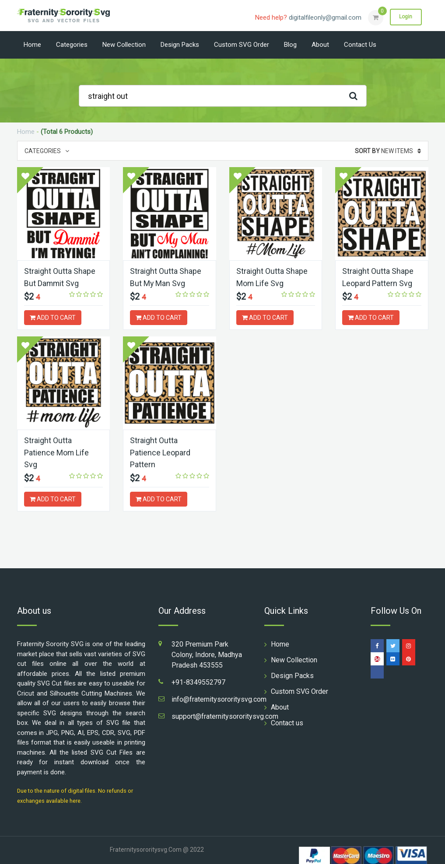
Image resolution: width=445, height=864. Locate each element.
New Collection (124, 45)
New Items (388, 150)
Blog (290, 45)
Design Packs (180, 45)
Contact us (360, 45)
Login (405, 17)
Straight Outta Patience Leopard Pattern (160, 451)
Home (32, 45)
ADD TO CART (53, 317)
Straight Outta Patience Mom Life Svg (56, 451)
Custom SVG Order (241, 45)
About (320, 45)
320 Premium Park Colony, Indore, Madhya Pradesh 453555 (207, 653)
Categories (72, 45)
